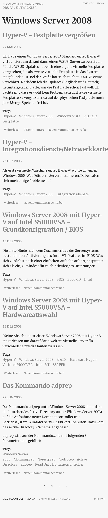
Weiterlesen (12, 130)
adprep (26, 464)
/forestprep (46, 459)
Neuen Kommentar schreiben (68, 130)
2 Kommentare (34, 130)
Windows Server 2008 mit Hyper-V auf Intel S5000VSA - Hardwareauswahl (53, 307)
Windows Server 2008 (36, 116)
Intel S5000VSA (20, 365)
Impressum (99, 499)
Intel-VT (43, 365)
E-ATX (62, 360)
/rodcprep (66, 459)
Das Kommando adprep (37, 385)
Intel (88, 279)
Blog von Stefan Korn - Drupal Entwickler (23, 5)
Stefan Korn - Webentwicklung (53, 499)
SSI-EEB (59, 365)
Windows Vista (68, 116)
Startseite (88, 4)
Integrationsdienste (73, 194)
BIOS (60, 279)
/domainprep (24, 459)
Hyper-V (9, 116)
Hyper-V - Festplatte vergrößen (49, 35)
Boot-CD (74, 279)
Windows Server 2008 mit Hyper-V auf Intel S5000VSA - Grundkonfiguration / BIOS (53, 222)
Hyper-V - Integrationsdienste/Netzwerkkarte (55, 145)
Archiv (100, 4)
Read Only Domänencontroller (59, 464)
